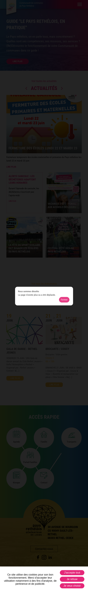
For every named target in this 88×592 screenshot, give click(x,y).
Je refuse (72, 579)
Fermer (64, 299)
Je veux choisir (72, 585)
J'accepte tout (72, 572)
